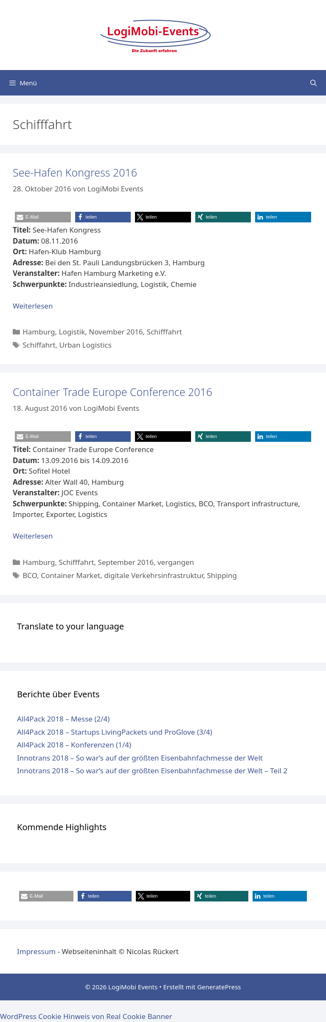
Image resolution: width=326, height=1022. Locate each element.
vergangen (175, 562)
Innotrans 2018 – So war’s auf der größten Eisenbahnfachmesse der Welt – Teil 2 (152, 770)
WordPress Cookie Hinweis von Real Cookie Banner (86, 1016)
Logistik (72, 332)
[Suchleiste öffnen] (313, 82)
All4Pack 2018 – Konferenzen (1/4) (74, 745)
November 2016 (116, 332)
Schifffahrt (164, 332)
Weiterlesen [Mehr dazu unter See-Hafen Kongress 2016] (33, 306)
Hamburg (38, 332)
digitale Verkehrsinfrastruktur (153, 575)
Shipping (221, 575)
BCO (29, 575)
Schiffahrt (38, 345)
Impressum (36, 951)
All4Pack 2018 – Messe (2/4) (63, 719)
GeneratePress (219, 987)
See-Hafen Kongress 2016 (75, 172)
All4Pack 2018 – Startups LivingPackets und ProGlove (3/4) (114, 732)
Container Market (70, 575)
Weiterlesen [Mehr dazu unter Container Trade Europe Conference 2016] (33, 536)
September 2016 (126, 562)
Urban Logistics (85, 345)
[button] (43, 217)
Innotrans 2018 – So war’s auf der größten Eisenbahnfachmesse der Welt (140, 758)
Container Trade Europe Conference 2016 (112, 392)
